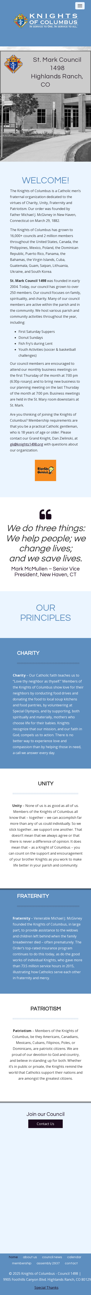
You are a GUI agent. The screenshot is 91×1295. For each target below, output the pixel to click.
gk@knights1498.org (26, 444)
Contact (71, 1263)
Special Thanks (46, 1287)
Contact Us (45, 1123)
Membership (21, 1263)
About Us (30, 1257)
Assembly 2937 (48, 1263)
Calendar (74, 1257)
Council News (52, 1257)
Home (13, 1257)
